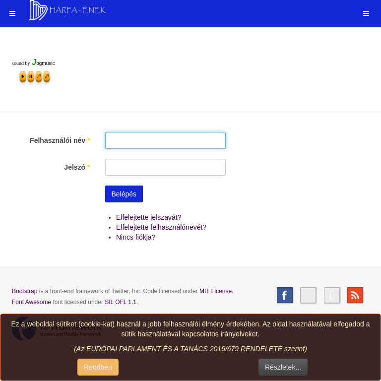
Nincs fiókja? (135, 237)
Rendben (98, 367)
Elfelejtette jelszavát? (149, 217)
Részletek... (283, 367)
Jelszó (77, 167)
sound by (21, 63)
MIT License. (216, 291)
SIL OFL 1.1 (120, 302)
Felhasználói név (60, 140)
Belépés (124, 194)
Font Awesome (31, 302)
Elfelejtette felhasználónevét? (161, 227)
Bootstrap (24, 291)
